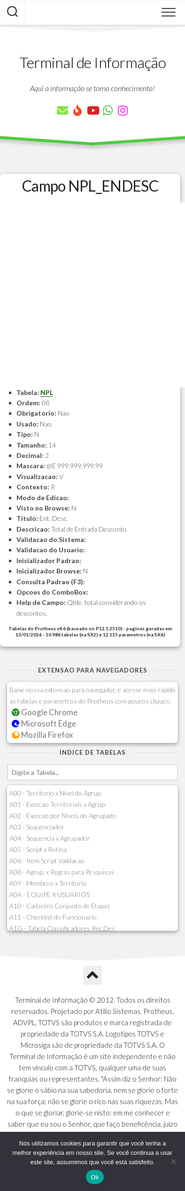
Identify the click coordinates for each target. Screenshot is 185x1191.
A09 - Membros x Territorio (48, 883)
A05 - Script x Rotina (38, 849)
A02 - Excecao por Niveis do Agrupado (62, 816)
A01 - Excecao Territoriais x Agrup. (57, 804)
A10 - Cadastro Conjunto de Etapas (59, 906)
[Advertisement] (92, 294)
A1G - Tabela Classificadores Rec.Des (62, 928)
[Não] (173, 1161)
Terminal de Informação (92, 62)
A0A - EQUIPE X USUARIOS (49, 894)
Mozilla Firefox (42, 735)
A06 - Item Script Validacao (47, 861)
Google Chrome (44, 712)
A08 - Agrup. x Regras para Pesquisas (61, 872)
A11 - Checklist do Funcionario (53, 917)
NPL (46, 392)
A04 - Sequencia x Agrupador (49, 838)
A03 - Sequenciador (36, 827)
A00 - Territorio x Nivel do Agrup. (55, 793)
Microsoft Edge (44, 723)
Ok (95, 1177)
